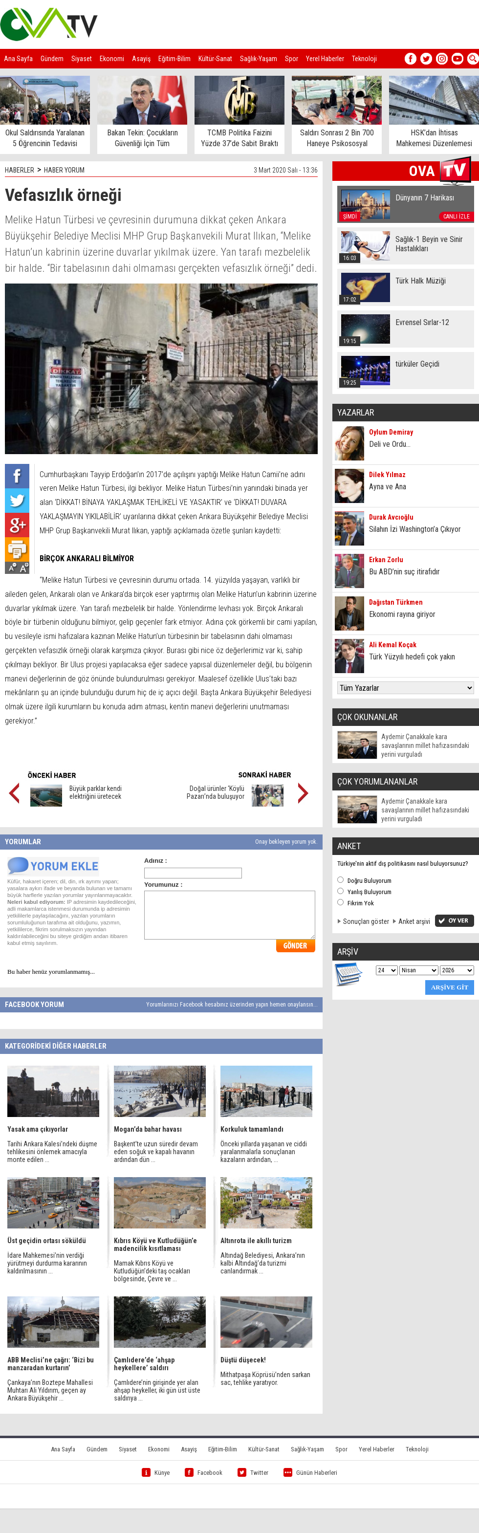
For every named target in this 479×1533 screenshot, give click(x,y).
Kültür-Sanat (215, 59)
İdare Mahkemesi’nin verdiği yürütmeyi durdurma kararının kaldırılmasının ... (47, 1263)
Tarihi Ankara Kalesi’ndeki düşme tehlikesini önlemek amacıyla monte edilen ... (52, 1151)
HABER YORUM (64, 170)
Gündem (52, 59)
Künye (156, 1472)
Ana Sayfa (18, 59)
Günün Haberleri (310, 1472)
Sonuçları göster (366, 921)
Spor (291, 59)
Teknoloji (364, 59)
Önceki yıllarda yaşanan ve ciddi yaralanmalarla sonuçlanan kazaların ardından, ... (263, 1151)
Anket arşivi (414, 921)
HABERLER (19, 170)
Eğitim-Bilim (174, 59)
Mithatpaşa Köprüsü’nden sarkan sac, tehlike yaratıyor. (265, 1378)
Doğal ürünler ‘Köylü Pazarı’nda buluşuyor (215, 792)
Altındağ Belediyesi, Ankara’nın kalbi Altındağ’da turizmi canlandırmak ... (262, 1263)
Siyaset (81, 59)
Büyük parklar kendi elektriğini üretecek (95, 792)
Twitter (253, 1472)
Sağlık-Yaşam (258, 59)
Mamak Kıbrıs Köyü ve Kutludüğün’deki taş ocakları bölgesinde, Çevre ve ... (152, 1271)
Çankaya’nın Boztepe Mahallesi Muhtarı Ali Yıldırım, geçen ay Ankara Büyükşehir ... (50, 1390)
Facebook (203, 1472)
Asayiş (141, 59)
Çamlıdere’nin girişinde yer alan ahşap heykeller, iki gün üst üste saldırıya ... (157, 1390)
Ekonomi (112, 59)
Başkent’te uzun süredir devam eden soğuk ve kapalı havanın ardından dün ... (156, 1151)
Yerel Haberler (325, 59)
